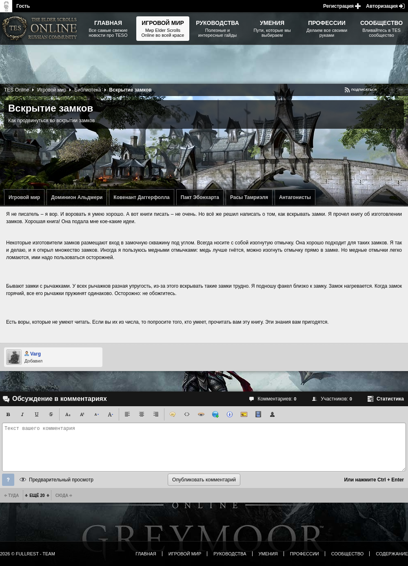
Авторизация (382, 6)
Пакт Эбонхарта (200, 197)
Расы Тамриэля (249, 197)
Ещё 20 (36, 495)
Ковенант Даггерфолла (141, 197)
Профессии (304, 553)
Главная (145, 553)
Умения (268, 553)
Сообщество (347, 553)
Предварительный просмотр (61, 480)
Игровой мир (24, 197)
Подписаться (364, 90)
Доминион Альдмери (76, 197)
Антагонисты (295, 197)
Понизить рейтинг (400, 90)
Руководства (229, 553)
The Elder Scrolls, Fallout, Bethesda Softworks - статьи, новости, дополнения (41, 28)
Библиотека (87, 90)
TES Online (16, 90)
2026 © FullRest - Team (27, 553)
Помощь (8, 480)
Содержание (392, 553)
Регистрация (338, 6)
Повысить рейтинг (392, 90)
